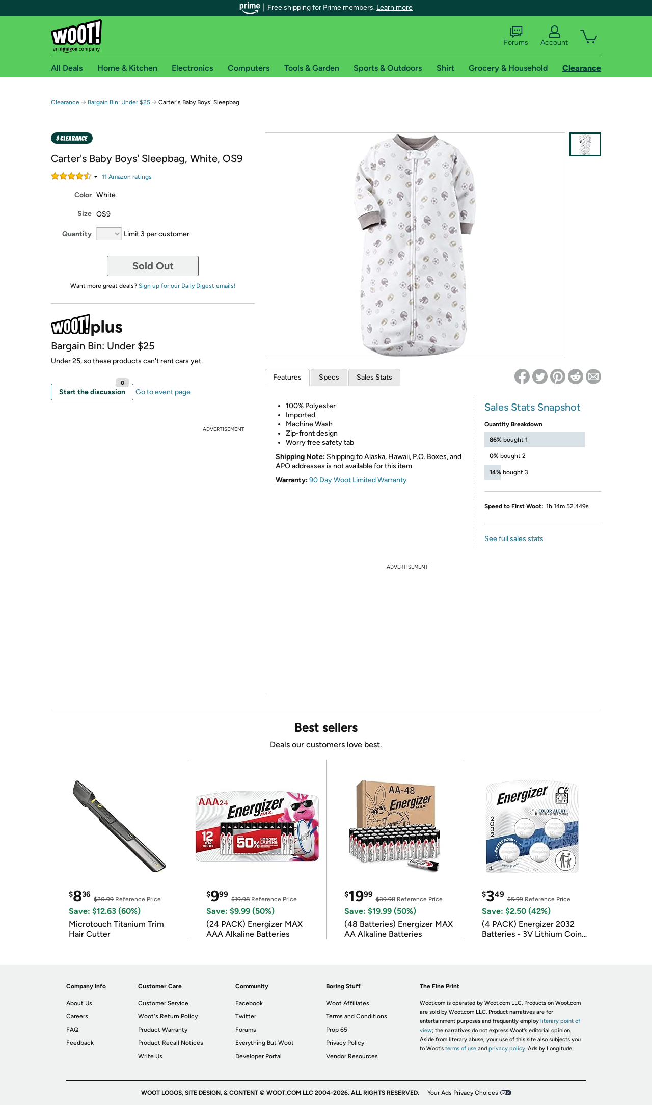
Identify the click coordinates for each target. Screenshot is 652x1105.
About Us (79, 1003)
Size (84, 213)
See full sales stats (514, 538)
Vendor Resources (352, 1056)
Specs (329, 377)
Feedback (80, 1042)
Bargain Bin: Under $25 (119, 102)
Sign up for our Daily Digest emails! (187, 285)
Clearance (65, 102)
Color (83, 195)
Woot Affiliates (347, 1003)
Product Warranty (162, 1029)
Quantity (77, 234)
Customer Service (163, 1003)
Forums (516, 36)
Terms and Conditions (356, 1016)
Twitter (245, 1016)
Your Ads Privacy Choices (462, 1092)
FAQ (72, 1029)
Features (287, 377)
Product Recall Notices (170, 1042)
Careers (77, 1016)
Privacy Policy (345, 1042)
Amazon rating (127, 176)
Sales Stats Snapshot (532, 407)
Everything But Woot (264, 1042)
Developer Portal (258, 1056)
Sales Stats (374, 377)
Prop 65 (336, 1029)
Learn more (394, 7)
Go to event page (163, 392)
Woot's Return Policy (168, 1016)
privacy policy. (507, 1048)
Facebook (249, 1003)
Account (554, 36)
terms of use (460, 1048)
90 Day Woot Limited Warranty (358, 480)
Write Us (150, 1056)
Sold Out (153, 266)
